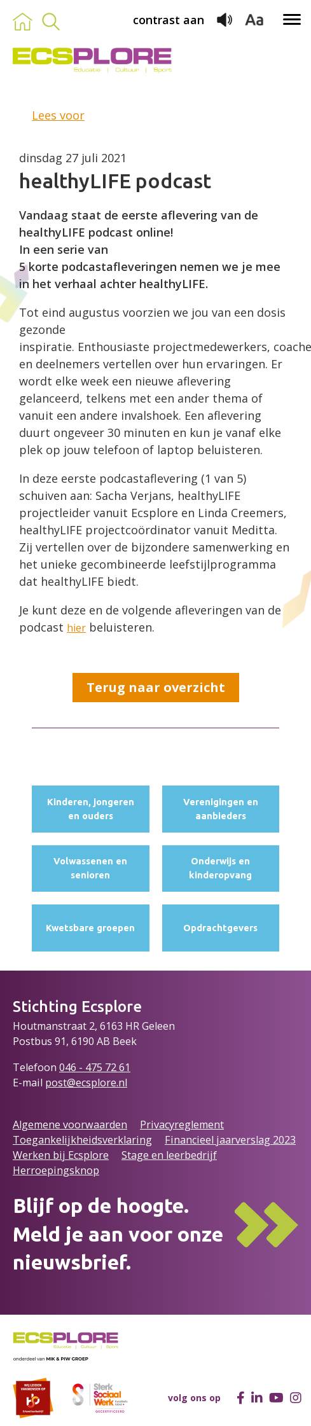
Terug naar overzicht (155, 687)
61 (124, 1067)
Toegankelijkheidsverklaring (82, 1140)
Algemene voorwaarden (70, 1125)
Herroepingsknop (56, 1170)
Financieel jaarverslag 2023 (230, 1140)
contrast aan (168, 20)
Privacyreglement (182, 1125)
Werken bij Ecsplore (61, 1155)
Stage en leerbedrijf (169, 1155)
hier (76, 628)
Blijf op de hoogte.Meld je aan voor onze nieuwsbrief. (118, 1234)
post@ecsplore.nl (86, 1083)
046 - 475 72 (89, 1067)
